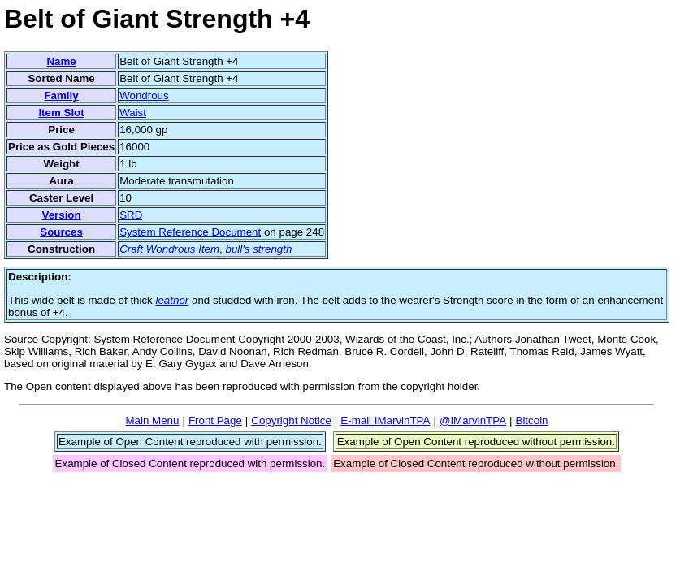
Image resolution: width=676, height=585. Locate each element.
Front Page (215, 420)
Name (61, 61)
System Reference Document (190, 232)
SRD (130, 215)
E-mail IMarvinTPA (385, 420)
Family (61, 95)
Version (60, 215)
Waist (132, 112)
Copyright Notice (291, 420)
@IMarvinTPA (473, 420)
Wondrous (144, 95)
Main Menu (152, 420)
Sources (61, 232)
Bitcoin (532, 420)
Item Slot (61, 112)
